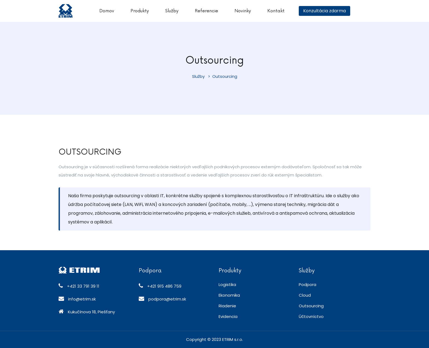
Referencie (206, 11)
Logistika (227, 284)
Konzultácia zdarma (324, 11)
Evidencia (228, 316)
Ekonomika (229, 295)
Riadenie (227, 306)
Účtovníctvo (311, 316)
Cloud (305, 295)
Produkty (140, 11)
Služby (171, 11)
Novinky (242, 11)
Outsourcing (311, 306)
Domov (106, 11)
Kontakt (276, 11)
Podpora (307, 284)
